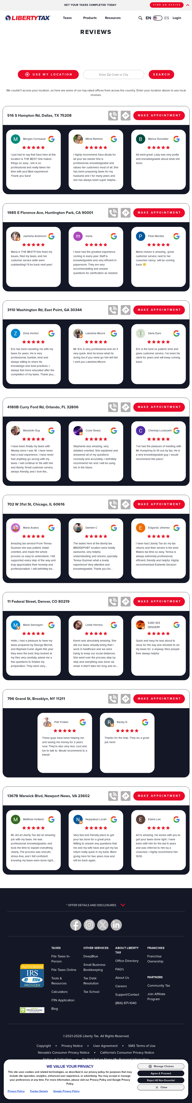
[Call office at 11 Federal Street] (113, 601)
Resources (113, 17)
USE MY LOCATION (49, 74)
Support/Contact (127, 994)
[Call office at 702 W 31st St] (113, 504)
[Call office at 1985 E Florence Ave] (113, 213)
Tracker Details (39, 1091)
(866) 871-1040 (125, 1003)
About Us (122, 977)
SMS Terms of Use (141, 1045)
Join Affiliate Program (156, 996)
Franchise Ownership (155, 959)
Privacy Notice (72, 1045)
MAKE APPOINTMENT (159, 115)
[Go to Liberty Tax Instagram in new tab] (89, 925)
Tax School (91, 991)
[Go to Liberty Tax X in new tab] (102, 925)
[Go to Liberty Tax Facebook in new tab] (75, 925)
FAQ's (119, 969)
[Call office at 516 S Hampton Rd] (113, 115)
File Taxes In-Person (60, 959)
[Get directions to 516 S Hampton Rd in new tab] (125, 115)
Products (90, 17)
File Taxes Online (63, 969)
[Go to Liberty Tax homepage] (28, 18)
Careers (121, 986)
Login (177, 17)
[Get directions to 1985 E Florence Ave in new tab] (125, 213)
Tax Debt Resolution (91, 981)
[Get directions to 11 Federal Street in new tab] (125, 601)
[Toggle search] (140, 18)
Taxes (67, 17)
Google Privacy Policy (66, 1091)
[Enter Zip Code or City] (113, 74)
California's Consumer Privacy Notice (127, 1052)
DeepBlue (90, 956)
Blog (54, 1008)
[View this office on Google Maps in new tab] (51, 139)
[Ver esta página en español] (157, 18)
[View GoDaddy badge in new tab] (32, 1010)
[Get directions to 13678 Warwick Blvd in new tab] (125, 796)
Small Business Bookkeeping (94, 967)
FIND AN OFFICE (167, 4)
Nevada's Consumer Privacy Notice (63, 1052)
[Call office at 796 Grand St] (113, 699)
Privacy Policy (16, 1091)
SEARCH (161, 74)
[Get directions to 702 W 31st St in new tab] (125, 504)
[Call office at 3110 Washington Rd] (113, 310)
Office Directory (127, 960)
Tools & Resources (59, 981)
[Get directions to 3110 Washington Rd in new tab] (125, 310)
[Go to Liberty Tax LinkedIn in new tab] (116, 925)
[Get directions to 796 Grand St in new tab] (125, 699)
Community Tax (158, 985)
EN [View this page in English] (148, 18)
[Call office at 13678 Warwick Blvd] (113, 796)
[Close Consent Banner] (160, 1087)
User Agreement (105, 1045)
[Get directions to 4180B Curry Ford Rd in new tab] (125, 407)
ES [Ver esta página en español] (166, 18)
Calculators (59, 991)
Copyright (44, 1045)
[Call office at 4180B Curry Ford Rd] (113, 407)
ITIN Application (62, 1000)
